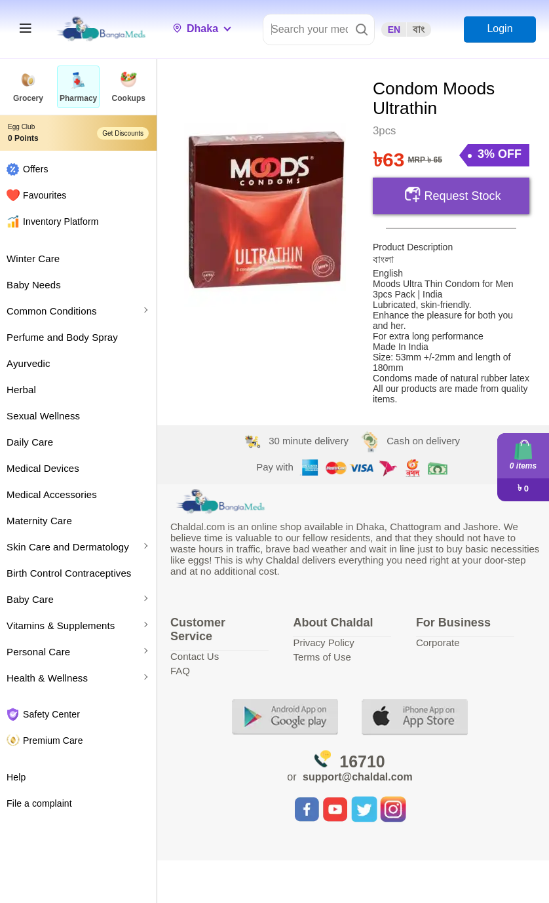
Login (499, 28)
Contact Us (194, 656)
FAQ (180, 670)
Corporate (438, 642)
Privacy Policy (323, 642)
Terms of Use (321, 657)
